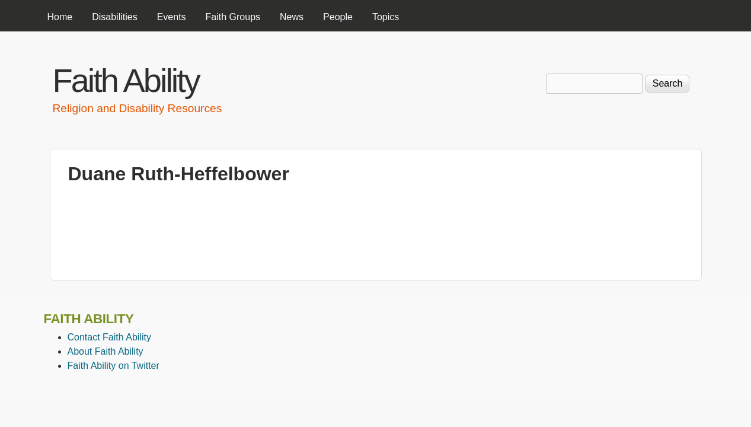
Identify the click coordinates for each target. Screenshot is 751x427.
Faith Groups (233, 17)
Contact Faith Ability (109, 337)
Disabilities (114, 17)
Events (171, 17)
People (338, 17)
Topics (385, 17)
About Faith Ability (105, 351)
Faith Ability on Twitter (113, 366)
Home (60, 17)
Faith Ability (126, 80)
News (291, 17)
